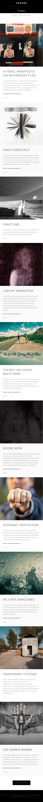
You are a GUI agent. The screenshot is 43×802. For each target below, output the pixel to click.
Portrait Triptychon (21, 525)
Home (14, 15)
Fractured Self (16, 150)
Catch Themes (28, 797)
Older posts (21, 783)
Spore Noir (12, 448)
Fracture (11, 224)
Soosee (21, 3)
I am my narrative (18, 290)
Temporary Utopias (20, 674)
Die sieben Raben (17, 749)
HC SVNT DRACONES (18, 599)
